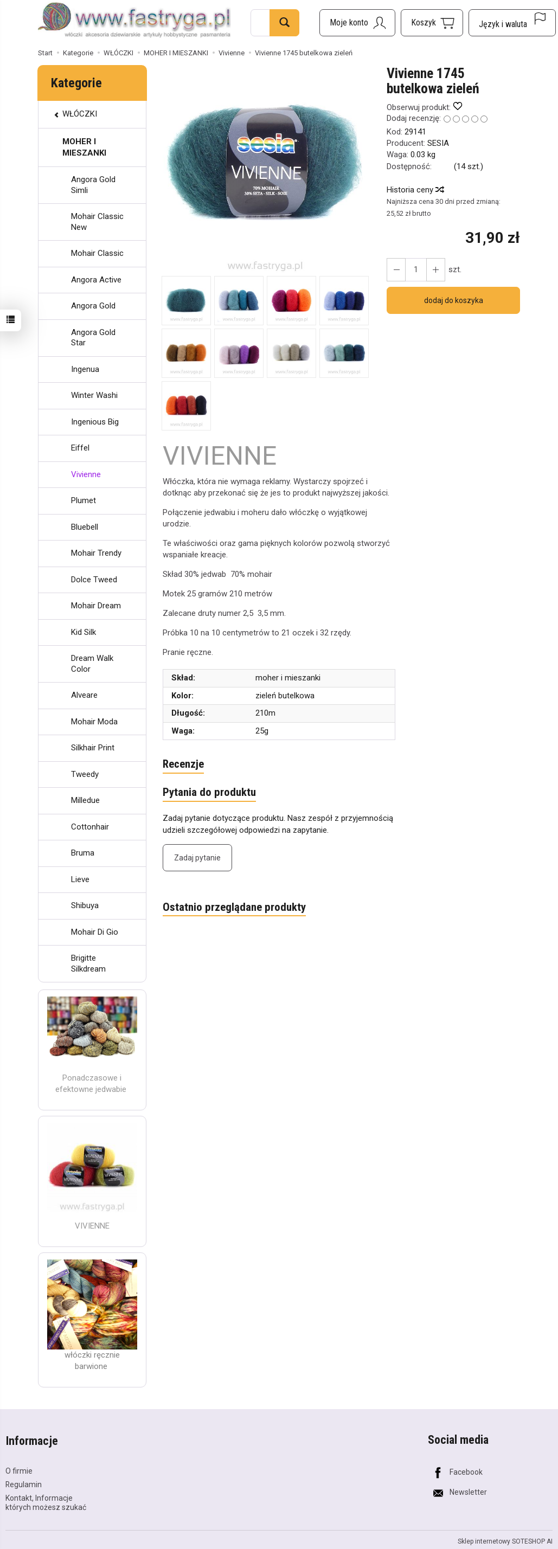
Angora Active (96, 280)
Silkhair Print (92, 748)
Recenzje (183, 764)
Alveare (84, 695)
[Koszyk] (432, 22)
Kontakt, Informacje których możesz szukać (45, 1501)
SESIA (438, 143)
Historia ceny (415, 190)
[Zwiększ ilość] (396, 269)
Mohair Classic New (97, 221)
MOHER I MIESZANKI (84, 147)
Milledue (85, 800)
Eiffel (80, 448)
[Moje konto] (357, 22)
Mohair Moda (94, 722)
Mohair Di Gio (94, 932)
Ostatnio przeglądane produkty (234, 907)
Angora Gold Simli (93, 185)
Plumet (83, 500)
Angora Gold (93, 306)
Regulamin (23, 1483)
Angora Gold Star (93, 337)
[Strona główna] (134, 21)
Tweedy (85, 774)
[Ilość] (415, 269)
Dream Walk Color (92, 663)
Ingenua (85, 369)
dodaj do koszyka (453, 300)
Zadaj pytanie (197, 858)
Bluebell (84, 527)
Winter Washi (94, 395)
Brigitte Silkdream (88, 963)
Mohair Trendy (96, 553)
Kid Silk (83, 632)
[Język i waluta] (512, 22)
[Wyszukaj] (284, 22)
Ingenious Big (95, 422)
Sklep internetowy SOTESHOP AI (505, 1540)
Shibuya (85, 905)
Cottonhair (90, 827)
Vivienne (86, 474)
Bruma (82, 853)
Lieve (80, 879)
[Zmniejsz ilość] (435, 269)
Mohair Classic (97, 253)
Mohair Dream (96, 605)
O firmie (19, 1469)
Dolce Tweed (94, 579)
